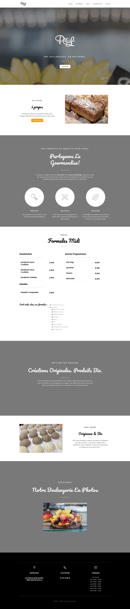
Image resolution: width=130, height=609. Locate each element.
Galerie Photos (97, 4)
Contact (108, 4)
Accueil (70, 4)
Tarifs (88, 4)
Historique (79, 4)
